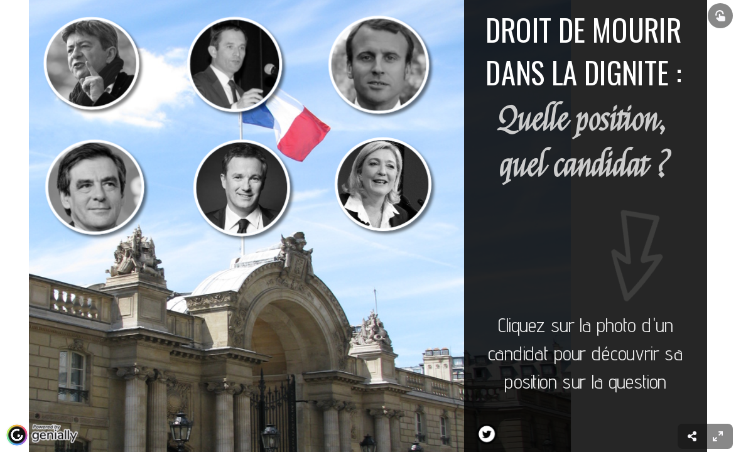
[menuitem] (718, 436)
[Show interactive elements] (720, 15)
